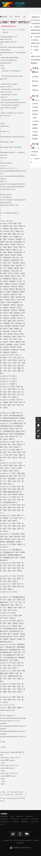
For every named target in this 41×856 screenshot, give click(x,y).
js (31, 159)
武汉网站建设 (21, 29)
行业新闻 (35, 77)
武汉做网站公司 (14, 819)
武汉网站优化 (35, 819)
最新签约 (35, 85)
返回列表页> (19, 794)
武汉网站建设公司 (5, 821)
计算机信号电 (35, 821)
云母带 (12, 816)
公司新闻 (35, 72)
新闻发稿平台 (29, 816)
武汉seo (33, 148)
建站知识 (35, 81)
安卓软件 (2, 824)
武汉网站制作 (25, 819)
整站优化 (34, 155)
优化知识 (35, 90)
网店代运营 (15, 821)
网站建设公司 (20, 816)
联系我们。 (34, 63)
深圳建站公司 (25, 821)
